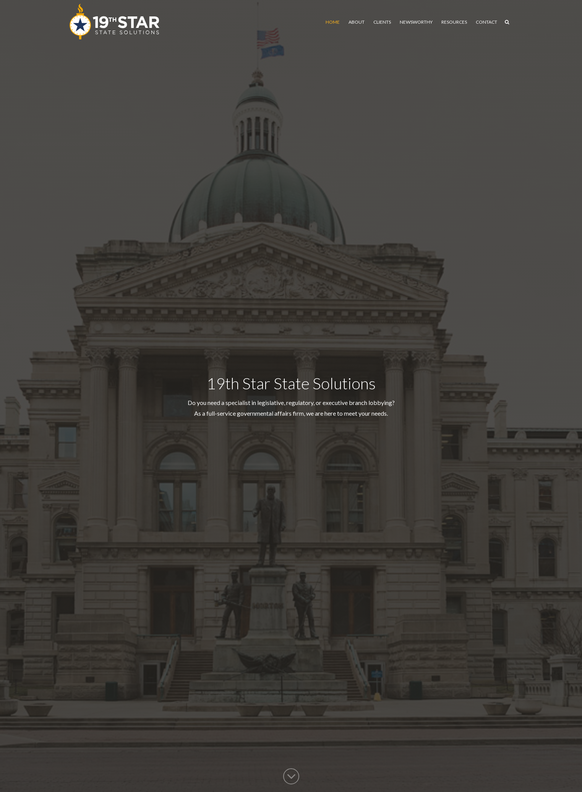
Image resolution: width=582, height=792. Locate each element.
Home (333, 22)
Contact (486, 22)
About (357, 22)
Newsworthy (416, 22)
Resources (454, 22)
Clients (382, 22)
